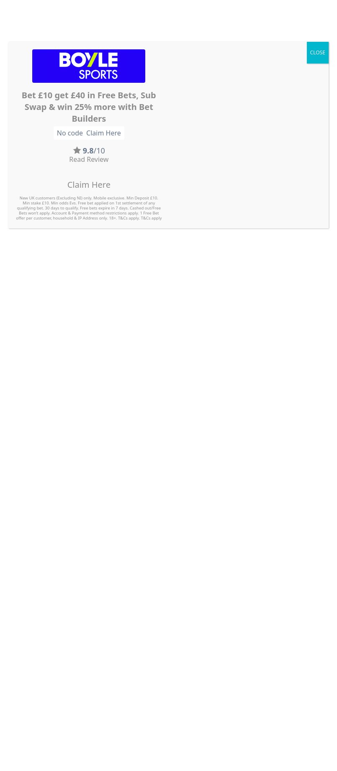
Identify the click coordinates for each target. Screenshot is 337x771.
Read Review (88, 159)
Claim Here (89, 184)
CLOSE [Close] (317, 52)
